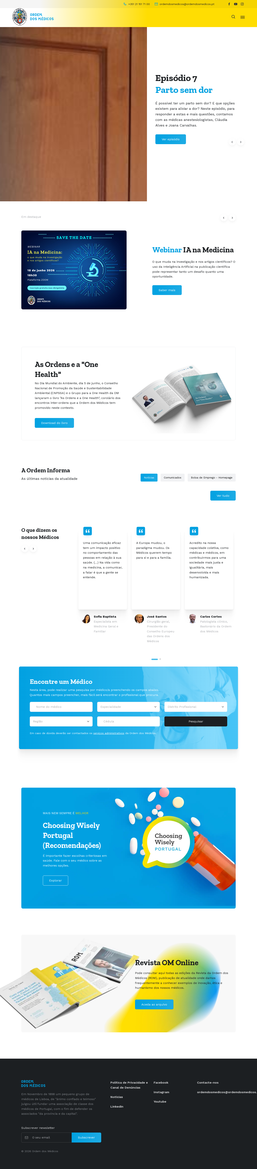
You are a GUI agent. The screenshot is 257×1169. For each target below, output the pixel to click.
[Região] (61, 721)
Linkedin (116, 1106)
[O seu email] (51, 1138)
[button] (232, 142)
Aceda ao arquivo (154, 1004)
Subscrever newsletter (38, 1128)
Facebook (161, 1082)
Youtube (160, 1101)
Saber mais (167, 290)
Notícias (149, 477)
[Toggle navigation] (242, 17)
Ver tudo (223, 495)
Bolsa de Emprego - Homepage (211, 477)
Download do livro (54, 423)
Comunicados (172, 477)
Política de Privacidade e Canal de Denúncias (129, 1085)
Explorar (55, 880)
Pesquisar (196, 721)
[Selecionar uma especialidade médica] (128, 707)
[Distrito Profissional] (195, 707)
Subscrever (86, 1137)
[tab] (154, 659)
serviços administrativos (108, 733)
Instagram (161, 1092)
